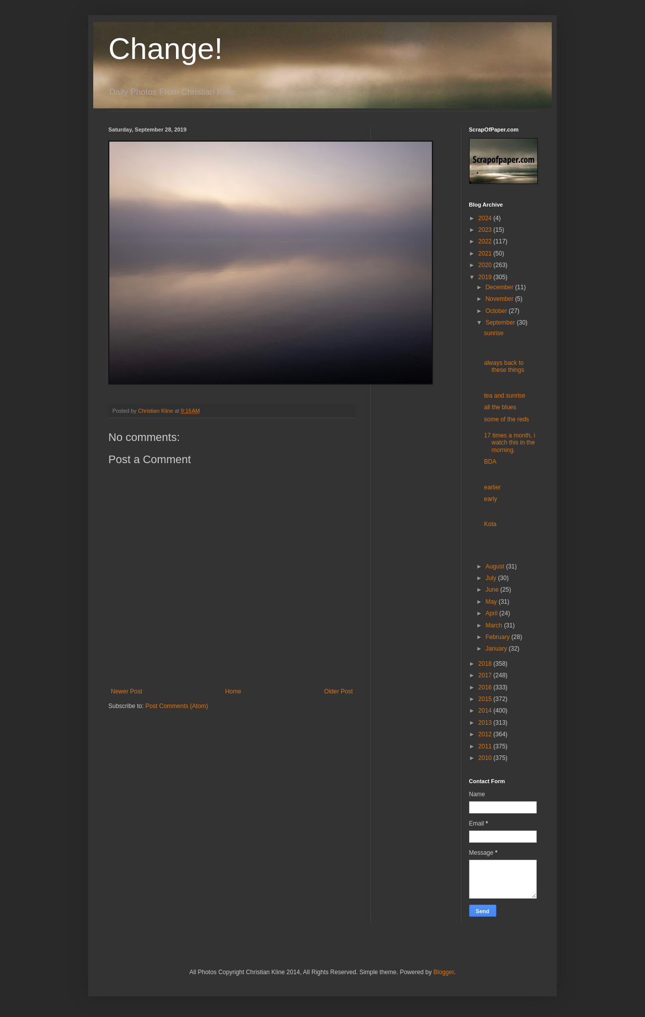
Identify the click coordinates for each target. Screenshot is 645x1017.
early (490, 498)
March (494, 625)
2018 (485, 663)
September (501, 322)
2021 (485, 253)
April (492, 613)
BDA (490, 461)
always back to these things (504, 366)
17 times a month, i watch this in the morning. (509, 443)
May (491, 601)
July (491, 578)
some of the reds (506, 419)
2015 (485, 699)
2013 (485, 722)
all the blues (500, 407)
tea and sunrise (504, 395)
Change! (165, 49)
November (500, 298)
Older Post (338, 691)
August (495, 566)
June (492, 589)
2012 (485, 734)
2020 (485, 265)
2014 (485, 710)
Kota (490, 524)
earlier (492, 487)
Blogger (443, 972)
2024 (485, 218)
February (498, 637)
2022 (485, 241)
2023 (485, 229)
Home (233, 691)
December (500, 287)
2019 (485, 277)
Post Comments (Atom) (176, 706)
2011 (485, 746)
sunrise (493, 333)
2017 (485, 675)
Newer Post (126, 691)
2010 (485, 757)
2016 (485, 687)
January (496, 648)
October (496, 310)
